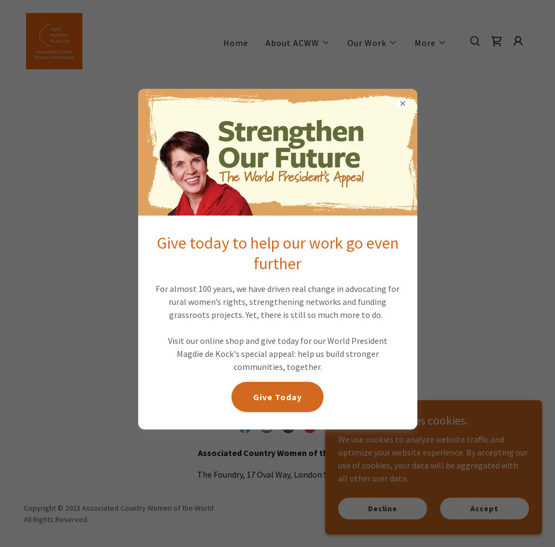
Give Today (277, 397)
